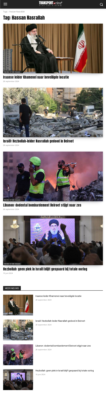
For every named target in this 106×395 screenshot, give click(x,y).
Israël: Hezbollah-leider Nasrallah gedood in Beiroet (38, 141)
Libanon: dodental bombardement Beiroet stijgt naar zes (42, 205)
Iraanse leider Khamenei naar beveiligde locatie (36, 77)
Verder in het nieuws (12, 72)
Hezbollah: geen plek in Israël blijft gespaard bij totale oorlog (45, 269)
